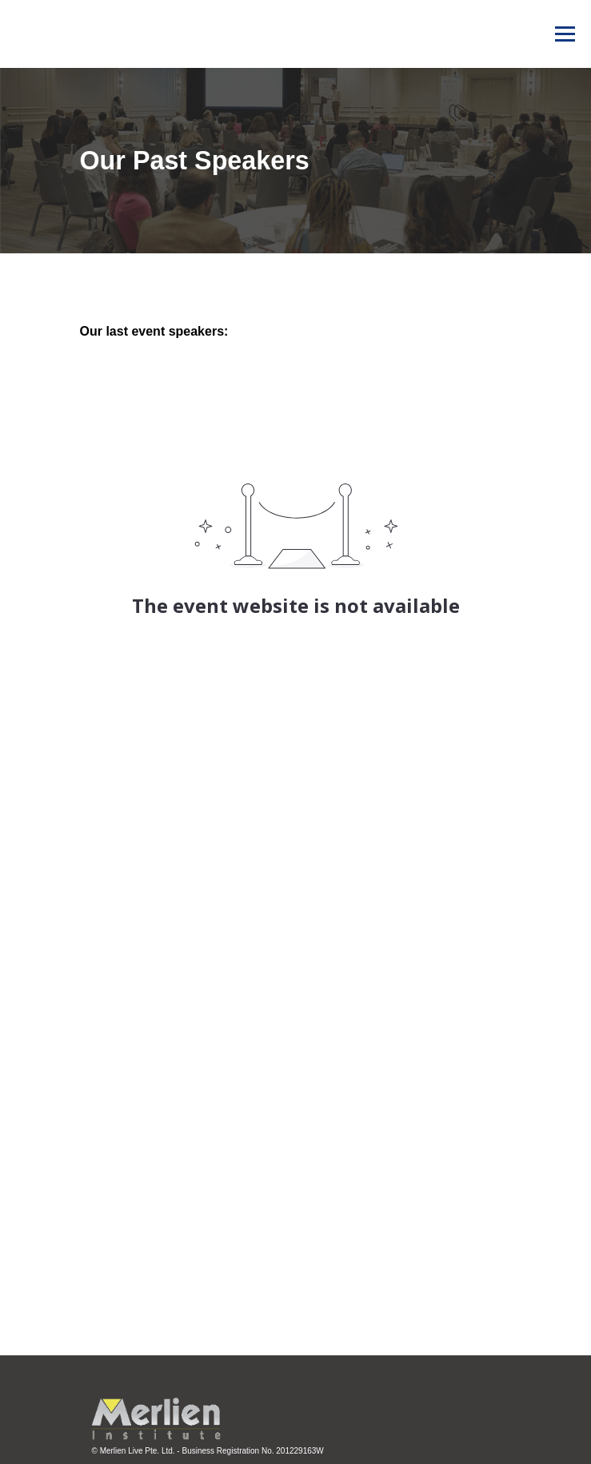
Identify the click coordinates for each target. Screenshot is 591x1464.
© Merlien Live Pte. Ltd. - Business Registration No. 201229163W (208, 1450)
